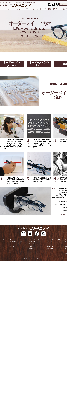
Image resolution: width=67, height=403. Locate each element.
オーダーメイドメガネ (16, 239)
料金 (47, 244)
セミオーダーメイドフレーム (15, 241)
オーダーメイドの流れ (13, 244)
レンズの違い (49, 241)
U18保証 (29, 246)
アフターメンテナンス (35, 239)
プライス (10, 246)
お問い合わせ (49, 248)
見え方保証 (29, 244)
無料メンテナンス (31, 241)
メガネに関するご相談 (54, 239)
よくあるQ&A (49, 246)
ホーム (2, 239)
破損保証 (29, 248)
